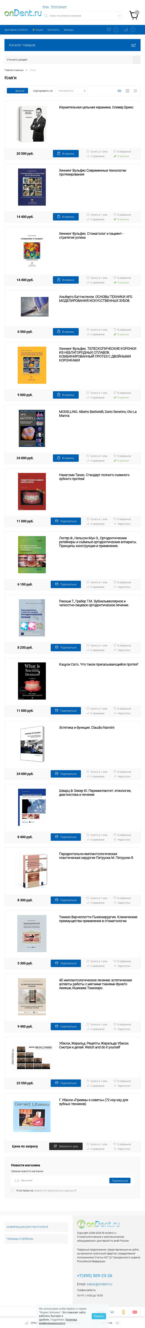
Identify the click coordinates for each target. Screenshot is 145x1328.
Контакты (54, 29)
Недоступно (121, 523)
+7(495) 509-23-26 (94, 1275)
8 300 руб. (25, 900)
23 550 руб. (25, 1083)
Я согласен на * (46, 1190)
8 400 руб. (25, 837)
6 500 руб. (25, 332)
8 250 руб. (25, 647)
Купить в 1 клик (96, 151)
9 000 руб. (25, 395)
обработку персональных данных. (54, 1190)
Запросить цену (66, 1146)
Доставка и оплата (15, 29)
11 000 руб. (25, 521)
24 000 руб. (25, 458)
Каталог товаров (72, 45)
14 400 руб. (25, 217)
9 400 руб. (25, 1026)
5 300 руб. (25, 963)
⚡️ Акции (37, 29)
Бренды (69, 29)
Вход (46, 6)
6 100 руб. (25, 584)
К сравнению (95, 156)
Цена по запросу (25, 1146)
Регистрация (58, 6)
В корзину (65, 153)
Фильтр (17, 90)
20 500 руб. (25, 153)
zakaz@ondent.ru (99, 1284)
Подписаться (65, 521)
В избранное (122, 151)
